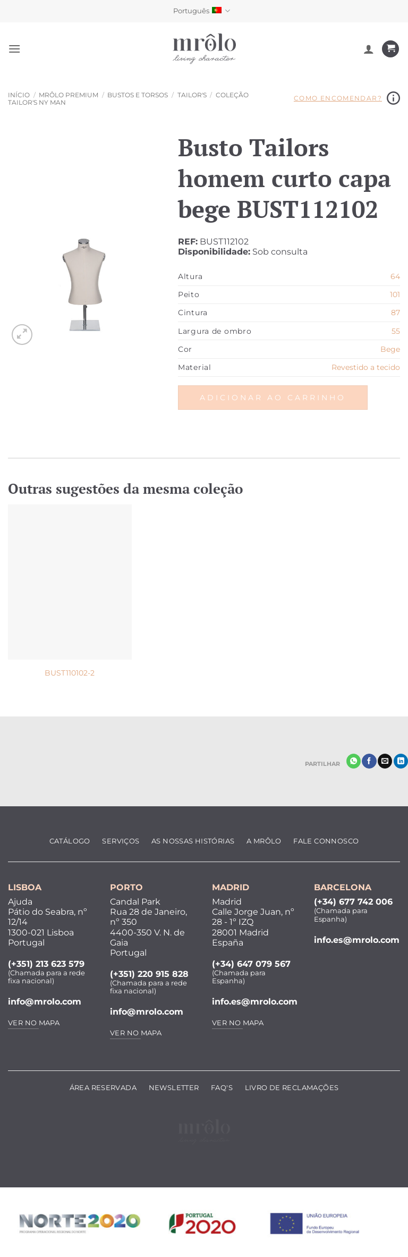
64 (395, 276)
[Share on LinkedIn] (401, 761)
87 (395, 312)
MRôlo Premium (68, 95)
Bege (390, 349)
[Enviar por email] (385, 761)
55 (396, 331)
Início (19, 95)
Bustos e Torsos (137, 95)
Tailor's (192, 95)
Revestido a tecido (366, 367)
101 (395, 294)
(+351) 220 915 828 (149, 974)
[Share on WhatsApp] (353, 761)
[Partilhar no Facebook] (369, 761)
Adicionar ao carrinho (273, 397)
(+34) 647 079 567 (251, 964)
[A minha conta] (368, 49)
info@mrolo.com (44, 1002)
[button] (14, 49)
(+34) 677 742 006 (353, 902)
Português (201, 11)
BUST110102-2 (70, 673)
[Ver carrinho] (390, 49)
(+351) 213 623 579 (46, 964)
